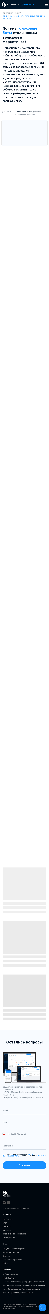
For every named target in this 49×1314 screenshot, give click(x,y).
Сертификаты (9, 1237)
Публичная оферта (30, 1304)
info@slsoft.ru (8, 1278)
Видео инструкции (11, 1252)
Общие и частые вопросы (14, 1249)
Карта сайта (11, 1308)
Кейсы (5, 1263)
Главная (8, 13)
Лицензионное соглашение (14, 1234)
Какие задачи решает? (12, 1260)
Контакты (7, 1226)
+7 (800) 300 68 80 (10, 1274)
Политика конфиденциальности (13, 1304)
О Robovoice (8, 1219)
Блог (17, 13)
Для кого (6, 1256)
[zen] (8, 1202)
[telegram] (4, 1202)
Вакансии (7, 1230)
